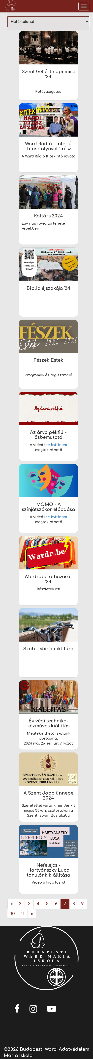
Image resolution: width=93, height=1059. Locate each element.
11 (23, 913)
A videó (37, 445)
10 (12, 913)
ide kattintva (55, 445)
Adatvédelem (74, 1049)
